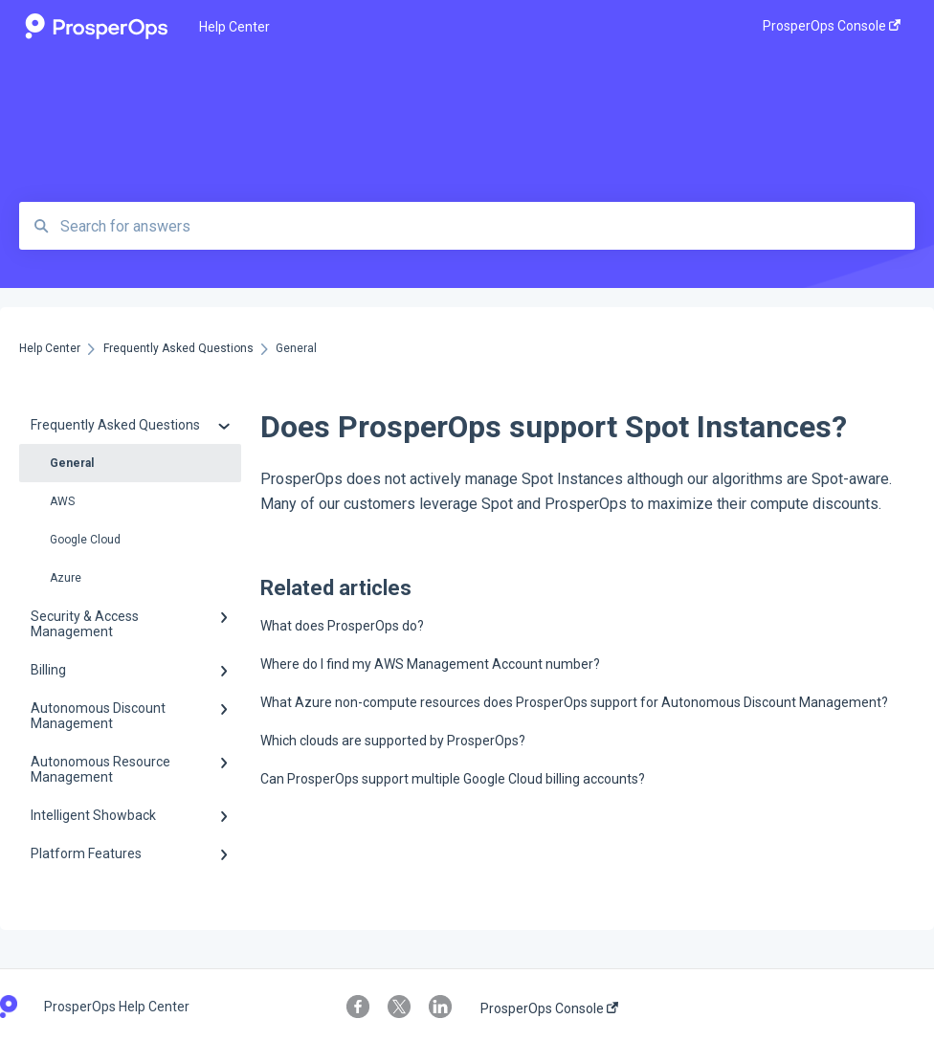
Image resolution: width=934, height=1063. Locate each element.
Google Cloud (85, 539)
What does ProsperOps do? (342, 625)
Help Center (234, 26)
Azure (65, 578)
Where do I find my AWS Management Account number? (430, 664)
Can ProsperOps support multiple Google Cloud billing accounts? (452, 778)
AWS (62, 501)
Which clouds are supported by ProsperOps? (392, 740)
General (72, 463)
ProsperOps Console (549, 1008)
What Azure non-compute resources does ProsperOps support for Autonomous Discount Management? (574, 702)
